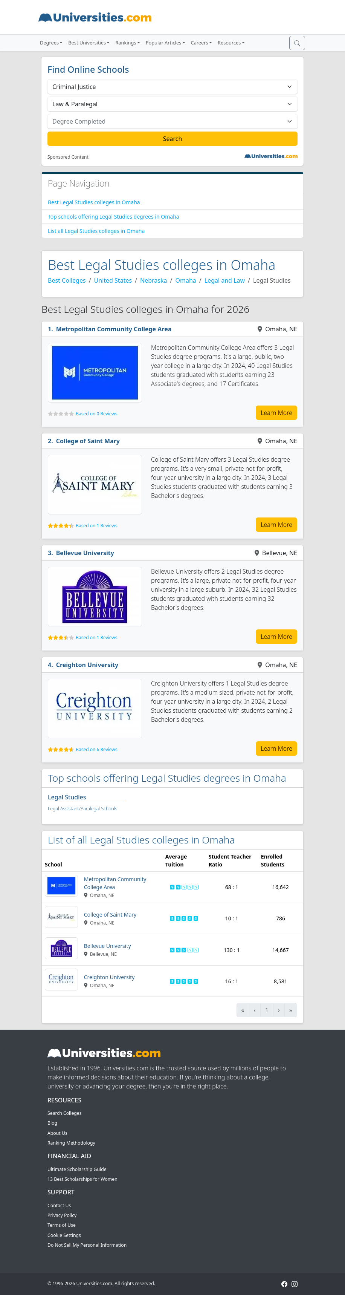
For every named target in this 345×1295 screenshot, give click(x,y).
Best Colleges (67, 280)
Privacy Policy (61, 1215)
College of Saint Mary (88, 441)
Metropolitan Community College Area (114, 329)
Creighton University (87, 665)
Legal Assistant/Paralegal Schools (82, 808)
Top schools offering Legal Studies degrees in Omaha (113, 216)
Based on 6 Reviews (96, 749)
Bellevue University (85, 553)
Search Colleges (64, 1113)
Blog (52, 1123)
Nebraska (153, 280)
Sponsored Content (68, 157)
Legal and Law (225, 280)
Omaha (185, 280)
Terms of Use (61, 1225)
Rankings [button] (125, 42)
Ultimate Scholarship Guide (77, 1169)
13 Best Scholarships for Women (82, 1179)
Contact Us (59, 1205)
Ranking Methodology (71, 1143)
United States (113, 280)
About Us (57, 1133)
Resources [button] (229, 42)
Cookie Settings (64, 1235)
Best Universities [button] (87, 42)
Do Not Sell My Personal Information (87, 1245)
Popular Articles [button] (164, 42)
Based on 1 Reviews (96, 525)
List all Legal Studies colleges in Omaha (96, 230)
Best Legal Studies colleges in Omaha (94, 202)
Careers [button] (199, 42)
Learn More (276, 413)
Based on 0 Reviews (96, 413)
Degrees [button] (49, 42)
